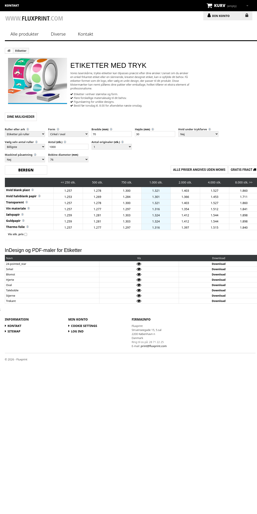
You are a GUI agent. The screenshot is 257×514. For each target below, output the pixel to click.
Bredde (96, 129)
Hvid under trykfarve (192, 129)
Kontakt (85, 34)
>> (251, 182)
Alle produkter (25, 34)
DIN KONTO (221, 16)
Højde (139, 129)
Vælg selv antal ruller (19, 142)
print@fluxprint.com (154, 346)
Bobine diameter (59, 155)
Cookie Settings (84, 326)
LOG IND (246, 16)
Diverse (58, 34)
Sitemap (14, 331)
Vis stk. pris (16, 234)
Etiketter (20, 51)
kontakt (12, 5)
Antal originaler (102, 142)
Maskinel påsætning (19, 155)
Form (51, 129)
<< (62, 182)
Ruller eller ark (15, 129)
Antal (52, 142)
